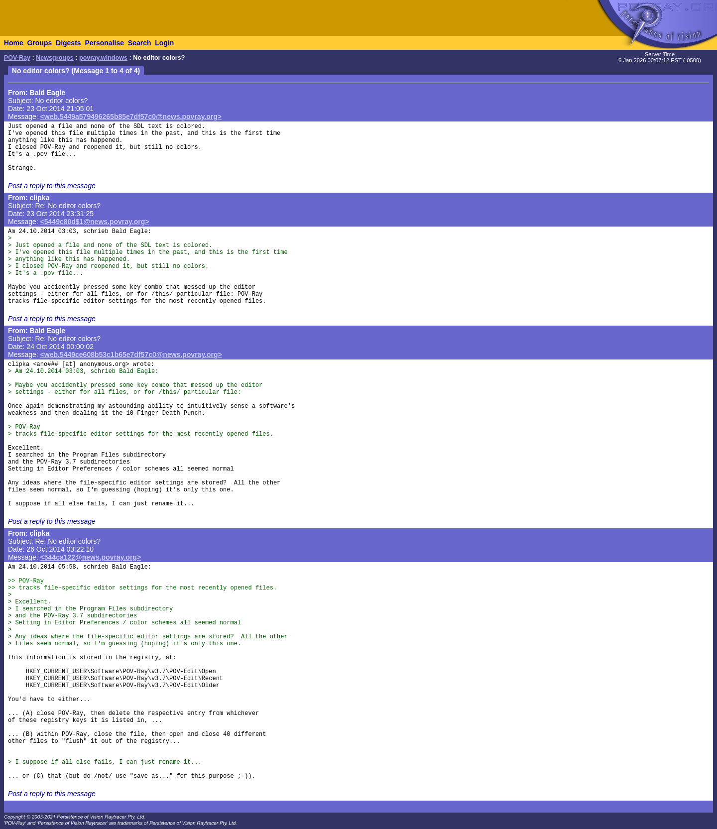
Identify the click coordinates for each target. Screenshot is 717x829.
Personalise (104, 43)
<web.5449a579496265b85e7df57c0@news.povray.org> (131, 116)
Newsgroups (55, 57)
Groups (39, 43)
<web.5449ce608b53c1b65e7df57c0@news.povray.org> (131, 354)
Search (139, 43)
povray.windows (103, 57)
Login (164, 43)
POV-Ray (17, 57)
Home (13, 43)
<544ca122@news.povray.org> (90, 557)
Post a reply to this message (52, 186)
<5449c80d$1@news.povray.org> (94, 222)
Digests (68, 43)
